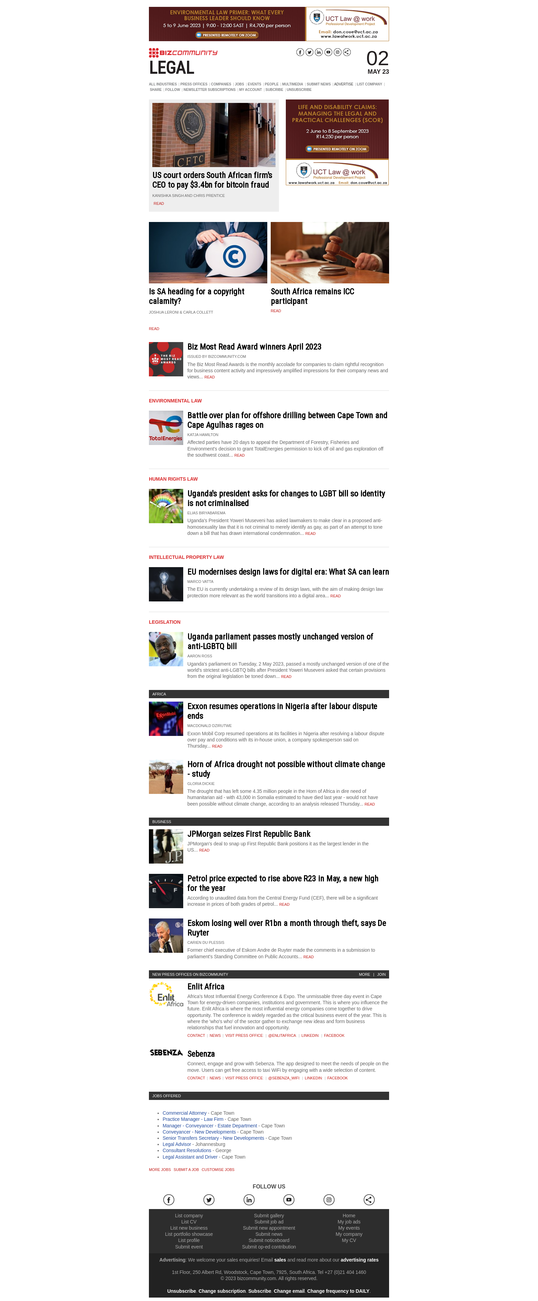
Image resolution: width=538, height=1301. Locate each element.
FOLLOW (172, 90)
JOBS (239, 84)
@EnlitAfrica (282, 1035)
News (215, 1035)
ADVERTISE (343, 84)
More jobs (160, 1170)
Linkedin (309, 1035)
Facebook (334, 1035)
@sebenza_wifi (284, 1078)
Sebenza (201, 1054)
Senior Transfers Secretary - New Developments (213, 1138)
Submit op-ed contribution (269, 1247)
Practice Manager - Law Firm (193, 1119)
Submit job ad (269, 1221)
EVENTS (254, 84)
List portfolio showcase (189, 1234)
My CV (349, 1240)
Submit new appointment (269, 1228)
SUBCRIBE (274, 90)
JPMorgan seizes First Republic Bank (248, 834)
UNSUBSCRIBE (299, 90)
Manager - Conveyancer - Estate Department (210, 1125)
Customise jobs (218, 1170)
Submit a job (186, 1170)
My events (349, 1228)
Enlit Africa (205, 987)
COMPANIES (221, 84)
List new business (189, 1228)
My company (349, 1234)
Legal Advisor (177, 1144)
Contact (196, 1035)
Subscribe (259, 1291)
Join (381, 974)
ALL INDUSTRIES (163, 84)
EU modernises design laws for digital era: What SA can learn (288, 572)
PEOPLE (272, 84)
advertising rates (359, 1260)
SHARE (156, 90)
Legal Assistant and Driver (190, 1157)
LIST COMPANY (369, 84)
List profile (189, 1240)
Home (349, 1215)
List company (189, 1215)
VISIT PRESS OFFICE (244, 1035)
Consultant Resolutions (187, 1150)
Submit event (189, 1247)
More (364, 974)
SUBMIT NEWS (319, 84)
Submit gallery (269, 1215)
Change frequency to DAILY (338, 1291)
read (159, 203)
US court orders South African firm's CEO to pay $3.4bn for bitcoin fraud (212, 180)
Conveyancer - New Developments (199, 1132)
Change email (289, 1291)
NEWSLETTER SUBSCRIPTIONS (210, 90)
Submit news (268, 1234)
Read (209, 377)
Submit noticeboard (269, 1240)
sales (280, 1260)
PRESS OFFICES (194, 84)
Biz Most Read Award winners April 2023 (254, 347)
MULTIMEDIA (292, 84)
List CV (188, 1221)
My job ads (349, 1221)
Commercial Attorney (185, 1113)
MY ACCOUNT (250, 90)
